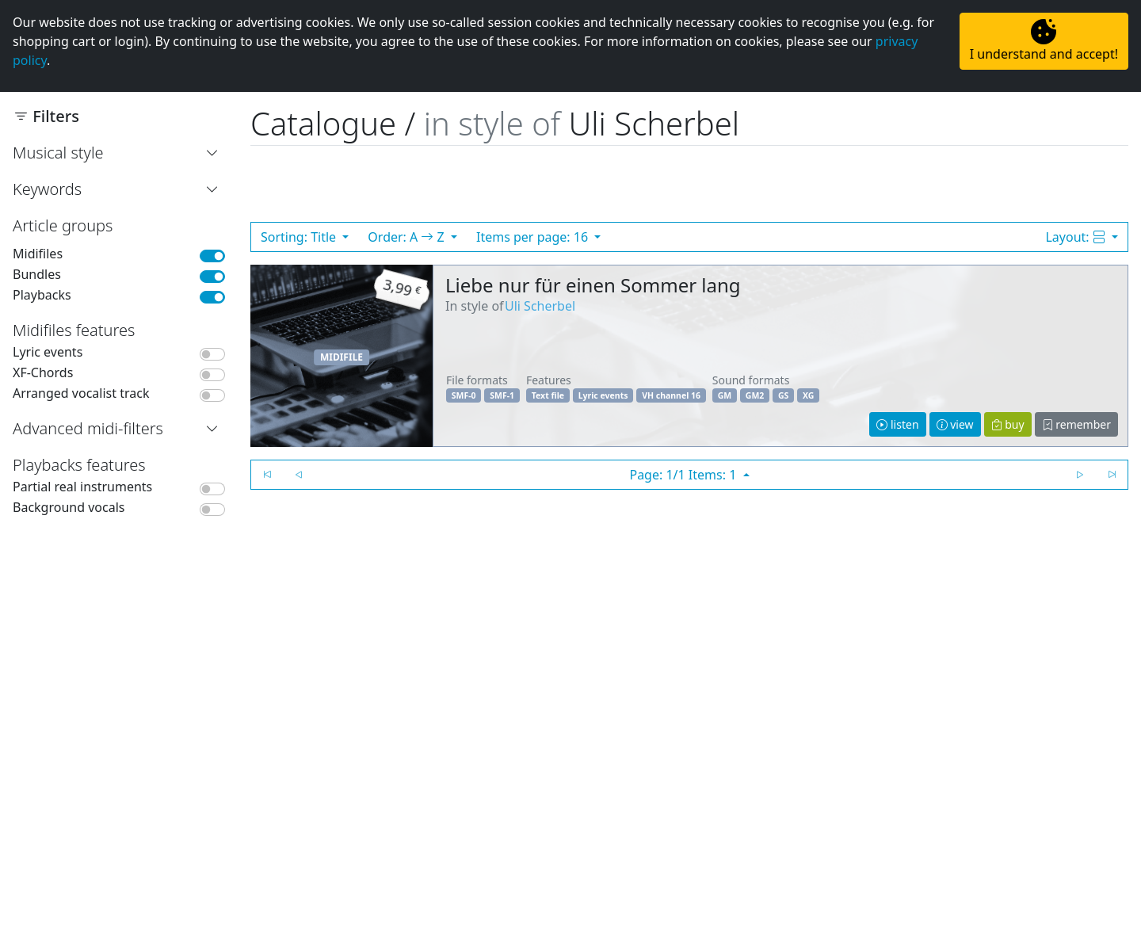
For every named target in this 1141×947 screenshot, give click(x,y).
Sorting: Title (300, 237)
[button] (215, 152)
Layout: (1076, 237)
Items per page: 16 (533, 237)
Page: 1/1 (684, 474)
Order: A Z (408, 237)
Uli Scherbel (540, 306)
